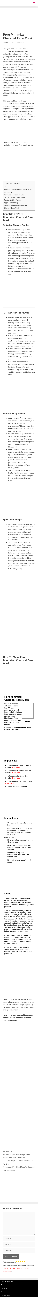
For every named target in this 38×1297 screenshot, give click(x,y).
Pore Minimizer (19, 1157)
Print (29, 721)
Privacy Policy (5, 1295)
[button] (33, 3)
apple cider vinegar (17, 1154)
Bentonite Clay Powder (13, 200)
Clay (28, 1154)
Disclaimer (4, 1288)
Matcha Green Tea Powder (14, 197)
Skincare (8, 1151)
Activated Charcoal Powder (14, 195)
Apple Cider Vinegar (11, 203)
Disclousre (4, 1292)
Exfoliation (7, 1157)
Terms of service (6, 1285)
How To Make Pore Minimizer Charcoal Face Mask (15, 206)
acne (7, 1154)
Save (26, 721)
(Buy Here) (16, 767)
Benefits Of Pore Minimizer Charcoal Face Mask (18, 190)
